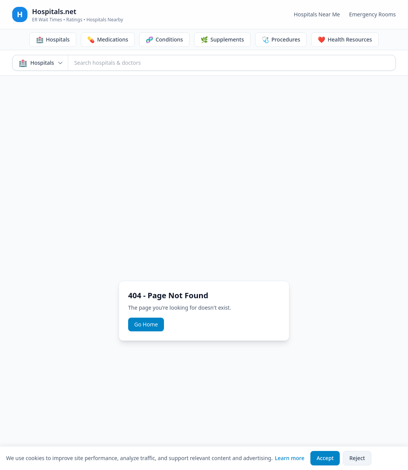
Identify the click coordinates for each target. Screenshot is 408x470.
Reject (357, 458)
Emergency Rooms (372, 14)
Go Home (146, 324)
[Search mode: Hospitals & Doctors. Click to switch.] (40, 62)
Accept (325, 458)
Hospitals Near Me (317, 14)
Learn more (289, 458)
